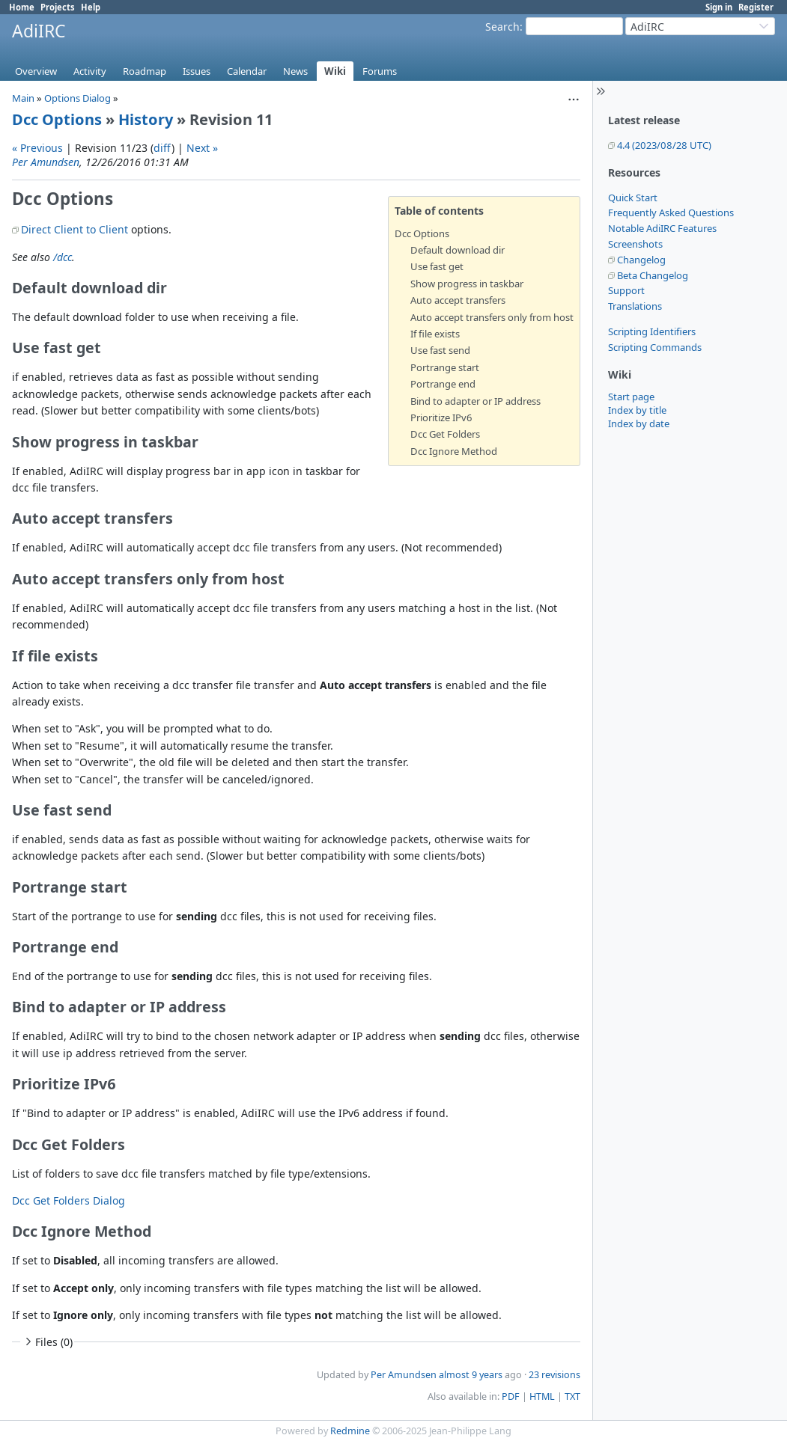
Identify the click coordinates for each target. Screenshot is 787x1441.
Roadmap (144, 71)
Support (626, 290)
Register (756, 7)
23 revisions (554, 1374)
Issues (196, 71)
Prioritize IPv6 (441, 417)
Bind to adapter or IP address (475, 401)
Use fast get (437, 266)
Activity (89, 71)
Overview (36, 71)
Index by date (638, 423)
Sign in (718, 7)
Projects (57, 7)
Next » (202, 148)
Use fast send (440, 350)
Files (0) (47, 1342)
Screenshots (635, 244)
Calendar (247, 71)
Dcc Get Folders (445, 434)
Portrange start (444, 367)
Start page (631, 396)
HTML (542, 1396)
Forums (379, 71)
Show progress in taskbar (466, 283)
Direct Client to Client (74, 229)
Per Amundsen (45, 162)
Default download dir (457, 250)
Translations (635, 306)
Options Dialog (77, 98)
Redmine (350, 1431)
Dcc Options (57, 119)
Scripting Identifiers (652, 331)
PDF (511, 1396)
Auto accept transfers (457, 300)
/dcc (62, 257)
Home (21, 7)
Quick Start (632, 197)
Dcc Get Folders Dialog (68, 1200)
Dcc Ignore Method (453, 451)
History (145, 119)
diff (162, 148)
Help (90, 7)
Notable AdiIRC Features (662, 228)
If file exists (435, 333)
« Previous (37, 148)
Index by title (637, 410)
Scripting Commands (655, 347)
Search (502, 26)
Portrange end (442, 384)
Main (23, 98)
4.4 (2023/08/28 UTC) (664, 145)
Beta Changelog (652, 275)
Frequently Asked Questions (671, 212)
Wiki (335, 71)
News (295, 71)
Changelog (641, 259)
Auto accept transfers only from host (492, 317)
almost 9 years (470, 1374)
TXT (572, 1396)
